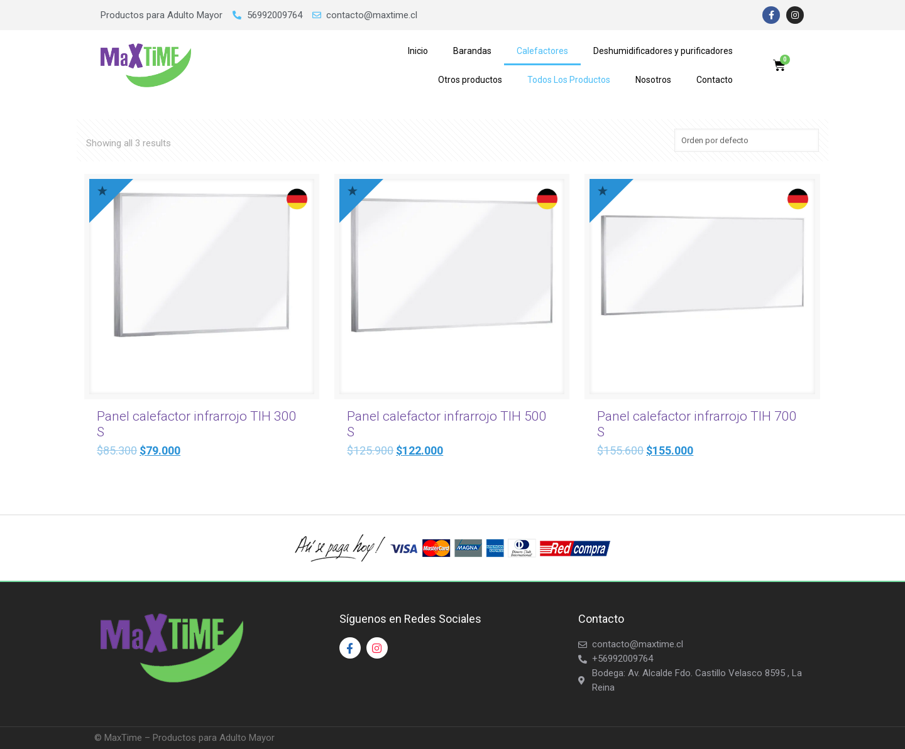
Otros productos (470, 80)
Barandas (472, 51)
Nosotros (653, 80)
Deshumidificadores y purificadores (663, 51)
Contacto (714, 80)
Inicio (418, 51)
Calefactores (542, 51)
